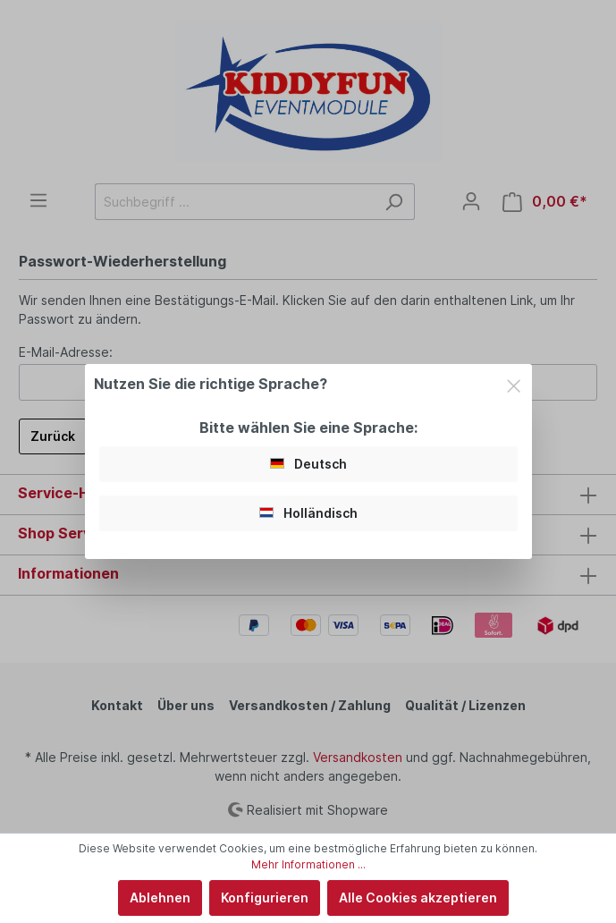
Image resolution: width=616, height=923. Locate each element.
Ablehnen (160, 897)
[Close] (513, 383)
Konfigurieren (264, 897)
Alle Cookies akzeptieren (418, 897)
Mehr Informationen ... (308, 864)
